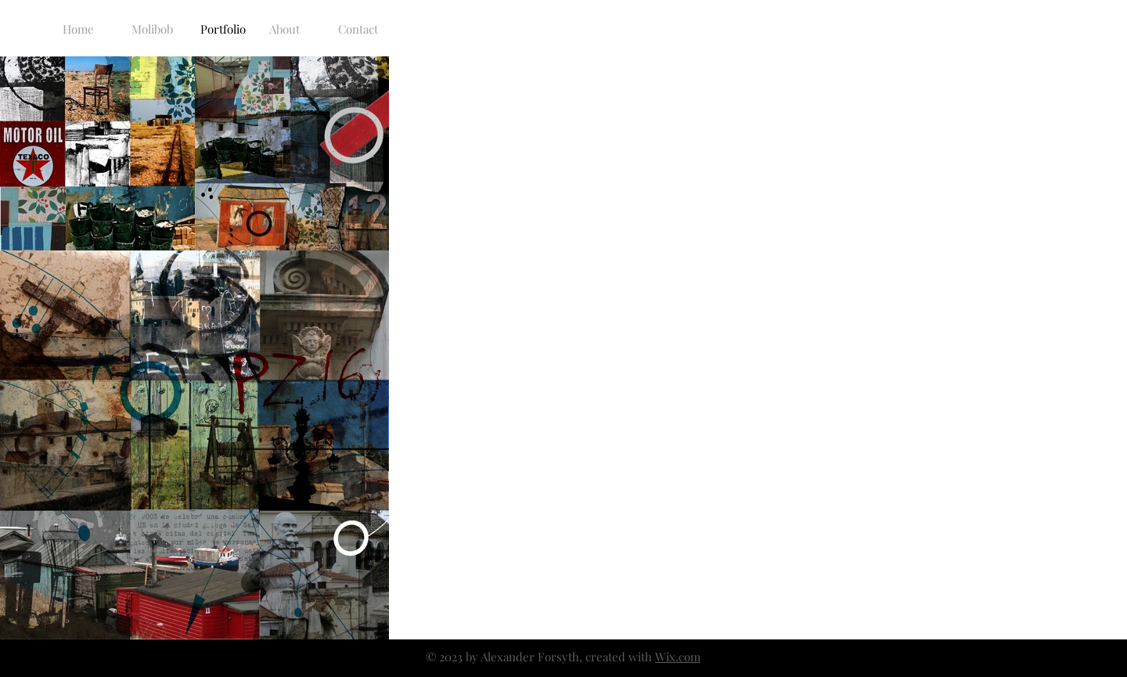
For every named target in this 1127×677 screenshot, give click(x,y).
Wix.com (677, 656)
